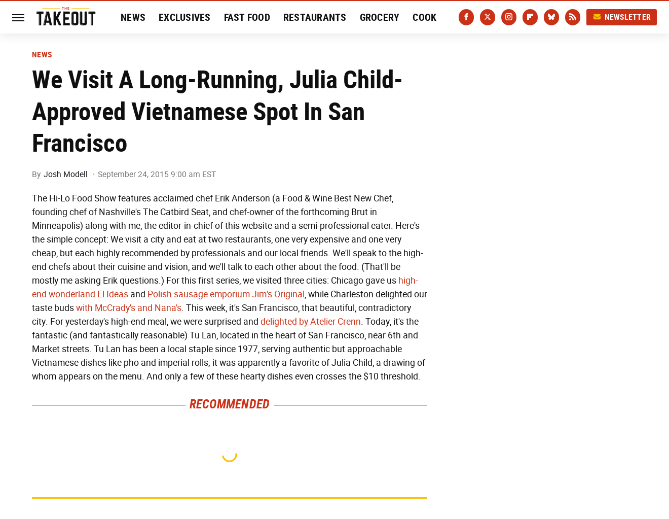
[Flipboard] (530, 17)
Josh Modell (66, 174)
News (133, 17)
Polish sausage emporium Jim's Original (226, 294)
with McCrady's (105, 308)
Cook (424, 17)
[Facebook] (466, 17)
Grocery (380, 17)
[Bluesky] (551, 17)
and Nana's (159, 308)
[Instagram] (508, 17)
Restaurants (315, 17)
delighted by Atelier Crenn (311, 321)
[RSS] (572, 17)
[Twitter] (487, 17)
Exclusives (185, 17)
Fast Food (247, 17)
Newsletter (621, 17)
